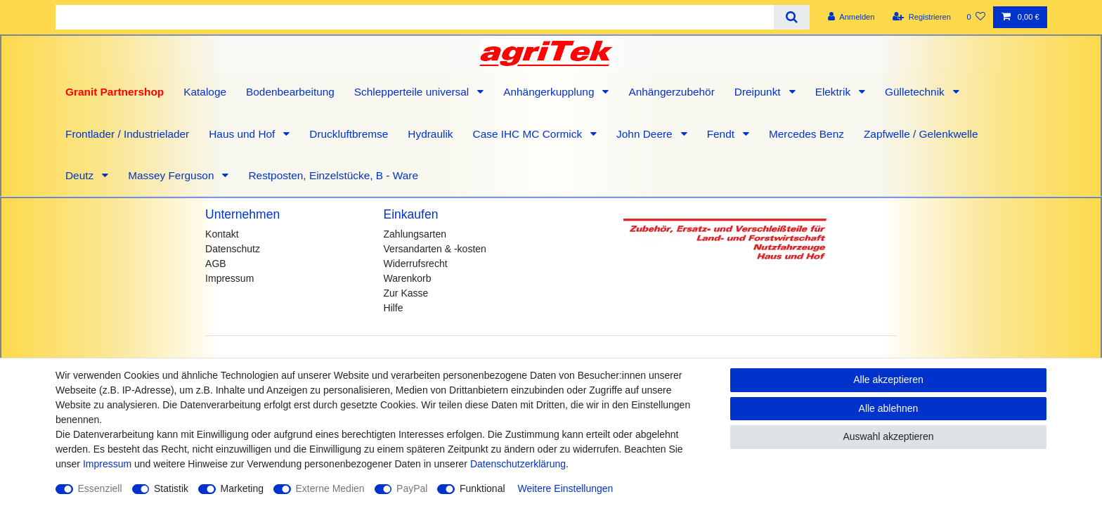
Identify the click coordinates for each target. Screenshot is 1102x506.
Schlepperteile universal (413, 92)
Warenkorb (408, 278)
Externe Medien (330, 488)
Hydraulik (430, 134)
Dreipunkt (759, 92)
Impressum (229, 278)
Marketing (242, 488)
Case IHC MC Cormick (529, 134)
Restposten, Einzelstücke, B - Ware (333, 175)
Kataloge (204, 92)
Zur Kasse (406, 293)
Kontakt (221, 234)
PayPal (411, 488)
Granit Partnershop (114, 92)
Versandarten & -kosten (435, 248)
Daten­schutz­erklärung (518, 463)
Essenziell (100, 488)
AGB (215, 263)
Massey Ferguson (172, 175)
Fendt (722, 134)
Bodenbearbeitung (290, 92)
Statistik (171, 488)
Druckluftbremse (348, 134)
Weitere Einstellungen (565, 488)
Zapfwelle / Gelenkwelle (921, 134)
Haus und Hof (243, 134)
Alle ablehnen (889, 408)
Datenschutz (232, 248)
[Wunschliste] (976, 17)
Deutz (80, 175)
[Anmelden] (851, 17)
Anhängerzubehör (671, 92)
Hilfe (393, 307)
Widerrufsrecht (416, 263)
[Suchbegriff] (415, 17)
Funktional (482, 488)
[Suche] (792, 17)
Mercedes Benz (806, 134)
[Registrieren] (922, 17)
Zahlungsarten (415, 234)
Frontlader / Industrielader (127, 134)
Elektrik (834, 92)
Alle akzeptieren (888, 379)
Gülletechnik (916, 92)
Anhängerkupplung (550, 92)
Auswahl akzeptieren (888, 436)
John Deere (645, 134)
